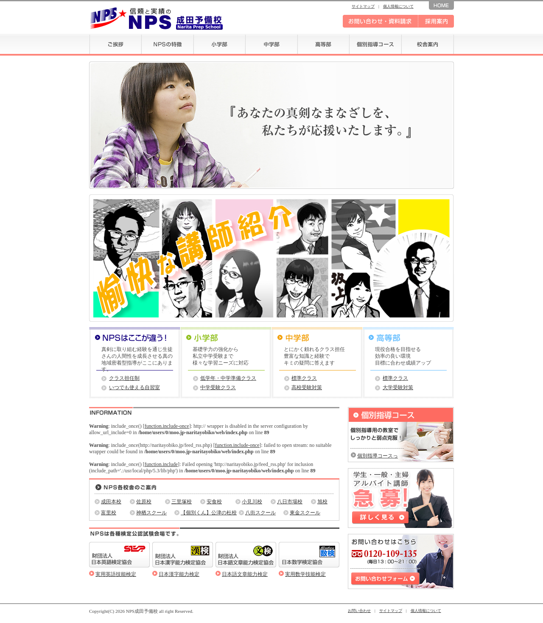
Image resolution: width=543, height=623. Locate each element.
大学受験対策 (398, 387)
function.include (161, 464)
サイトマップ (363, 6)
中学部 (271, 44)
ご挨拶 (115, 44)
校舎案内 (427, 44)
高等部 (323, 44)
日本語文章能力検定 (245, 574)
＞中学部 (317, 338)
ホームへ (441, 5)
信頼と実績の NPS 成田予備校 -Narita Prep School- (156, 18)
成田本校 (111, 502)
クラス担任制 (124, 378)
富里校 (108, 513)
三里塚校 (181, 502)
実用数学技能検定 (305, 574)
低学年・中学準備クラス (228, 378)
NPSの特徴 (167, 44)
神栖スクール (151, 513)
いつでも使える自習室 (134, 387)
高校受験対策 (306, 387)
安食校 (214, 502)
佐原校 (143, 502)
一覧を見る (322, 412)
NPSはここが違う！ (135, 338)
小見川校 (252, 502)
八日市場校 (289, 502)
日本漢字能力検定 (179, 574)
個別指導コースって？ (377, 456)
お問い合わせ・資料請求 (380, 21)
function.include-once (167, 426)
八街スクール (260, 513)
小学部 (219, 44)
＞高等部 (408, 338)
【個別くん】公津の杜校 (209, 513)
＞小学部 (226, 338)
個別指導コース (375, 44)
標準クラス (304, 378)
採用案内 (436, 21)
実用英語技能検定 (115, 574)
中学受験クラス (218, 387)
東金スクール (305, 513)
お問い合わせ (359, 611)
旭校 (322, 502)
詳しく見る (380, 517)
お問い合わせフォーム (385, 578)
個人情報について (398, 6)
